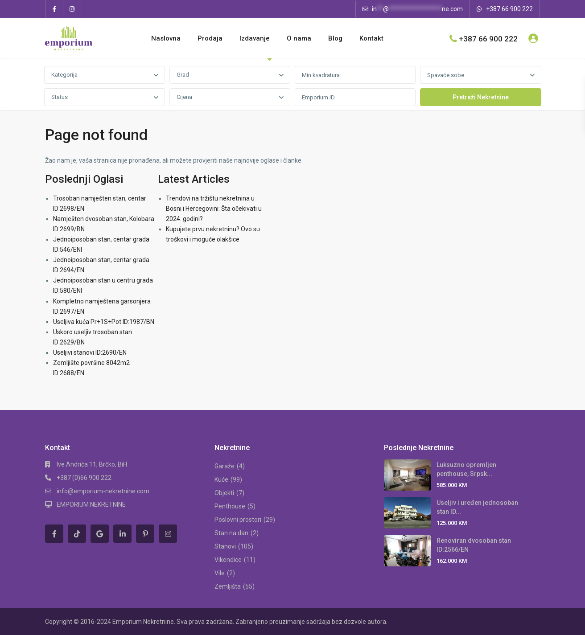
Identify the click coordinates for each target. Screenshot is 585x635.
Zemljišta (227, 586)
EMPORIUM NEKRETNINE (91, 504)
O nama (299, 38)
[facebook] (54, 9)
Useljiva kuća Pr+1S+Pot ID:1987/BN (103, 321)
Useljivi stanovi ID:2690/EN (90, 352)
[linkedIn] (122, 533)
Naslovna (166, 38)
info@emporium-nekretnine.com (103, 491)
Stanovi (225, 546)
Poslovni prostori (237, 519)
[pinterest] (145, 533)
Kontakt (371, 38)
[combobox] (104, 75)
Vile (219, 573)
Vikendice (228, 559)
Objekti (224, 492)
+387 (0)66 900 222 (84, 477)
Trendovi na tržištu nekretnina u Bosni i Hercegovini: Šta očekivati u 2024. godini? (214, 208)
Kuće (221, 479)
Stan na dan (231, 533)
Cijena (184, 97)
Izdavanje (254, 38)
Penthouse (229, 506)
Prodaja (210, 38)
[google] (100, 533)
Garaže (224, 466)
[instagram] (72, 9)
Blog (335, 38)
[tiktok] (77, 533)
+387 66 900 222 (509, 8)
